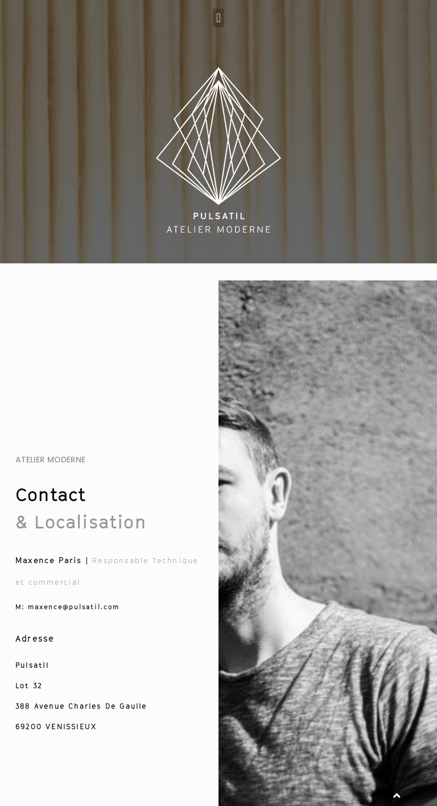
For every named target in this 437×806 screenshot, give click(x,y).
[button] (218, 18)
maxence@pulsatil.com (67, 606)
